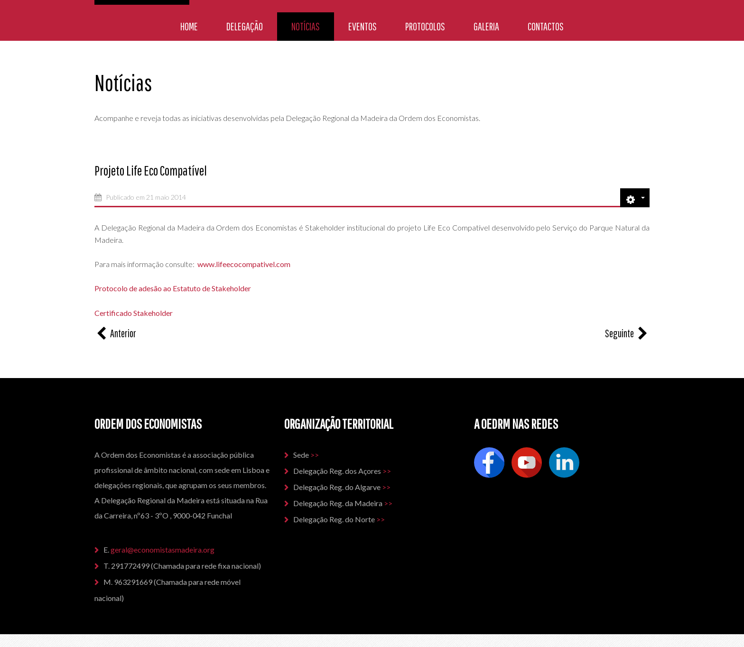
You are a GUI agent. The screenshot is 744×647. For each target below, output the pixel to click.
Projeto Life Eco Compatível (150, 170)
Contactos (546, 26)
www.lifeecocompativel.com (243, 263)
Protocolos (425, 26)
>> (314, 454)
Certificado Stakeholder (133, 312)
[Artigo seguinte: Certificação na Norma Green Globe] (627, 333)
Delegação (244, 26)
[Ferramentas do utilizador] (635, 197)
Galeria (486, 26)
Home (189, 26)
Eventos (362, 26)
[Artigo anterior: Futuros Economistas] (115, 333)
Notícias (305, 26)
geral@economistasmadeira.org (163, 549)
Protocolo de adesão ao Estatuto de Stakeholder (173, 288)
